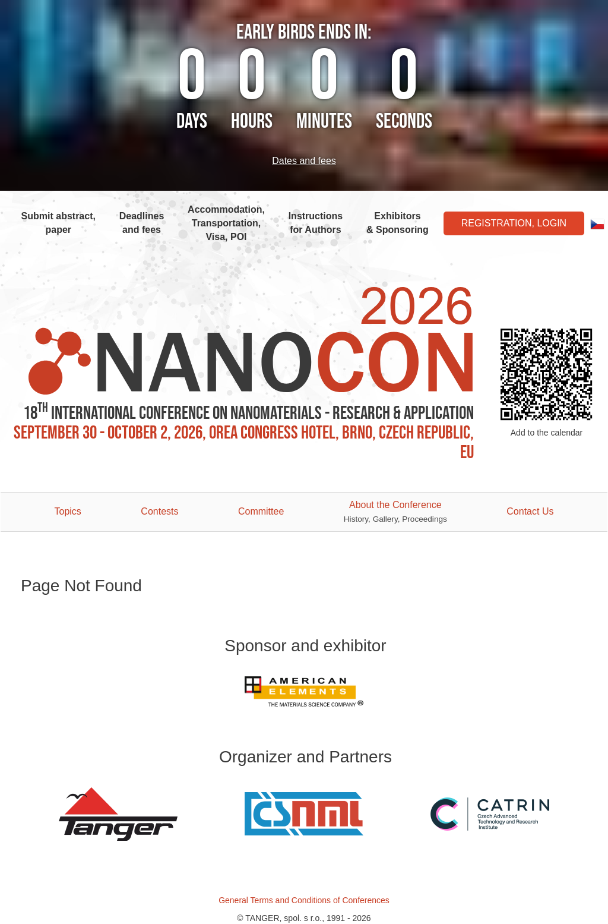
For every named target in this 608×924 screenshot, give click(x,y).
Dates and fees (304, 161)
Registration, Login (514, 223)
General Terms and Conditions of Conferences (304, 900)
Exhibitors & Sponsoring (397, 223)
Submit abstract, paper (58, 223)
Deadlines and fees (141, 223)
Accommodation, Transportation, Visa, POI (226, 223)
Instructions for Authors (316, 223)
